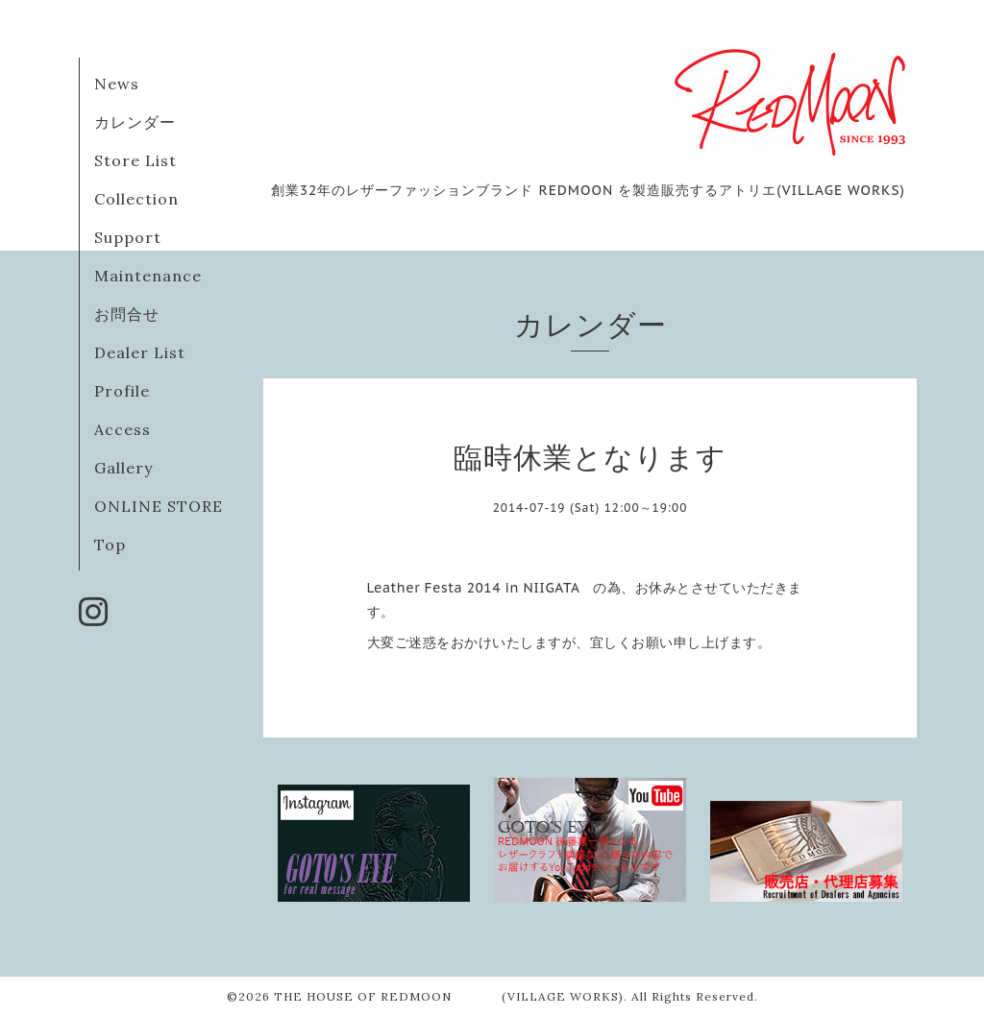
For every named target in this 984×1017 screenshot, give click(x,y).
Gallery (123, 467)
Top (110, 544)
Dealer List (139, 352)
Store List (135, 160)
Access (122, 429)
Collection (136, 198)
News (116, 83)
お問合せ (127, 314)
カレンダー (135, 122)
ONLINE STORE (158, 506)
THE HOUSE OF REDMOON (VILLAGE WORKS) (449, 996)
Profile (122, 390)
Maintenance (148, 275)
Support (127, 237)
